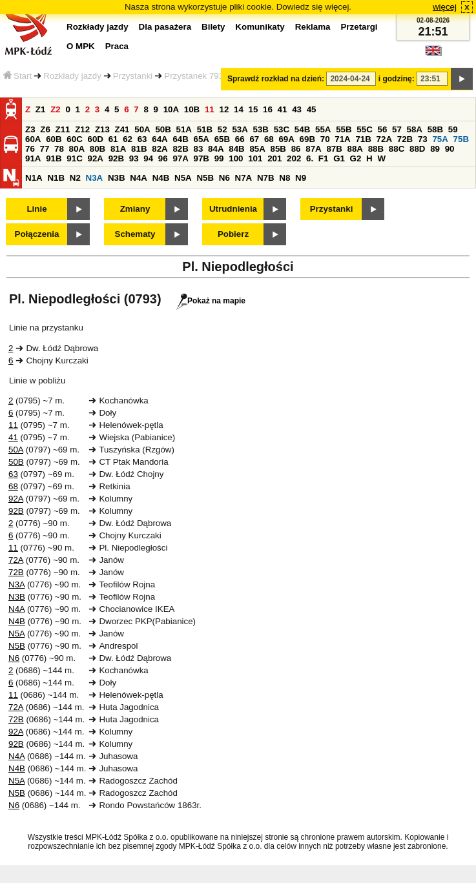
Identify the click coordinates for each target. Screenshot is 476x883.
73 (423, 139)
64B (180, 139)
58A (414, 129)
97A (180, 158)
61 (113, 139)
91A (33, 158)
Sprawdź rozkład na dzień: (275, 78)
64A (159, 139)
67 (254, 139)
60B (53, 139)
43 (297, 109)
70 (325, 139)
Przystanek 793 (193, 76)
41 (282, 109)
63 (142, 139)
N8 (284, 178)
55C (364, 129)
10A (171, 109)
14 (238, 109)
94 (148, 158)
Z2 (55, 109)
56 (382, 129)
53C (281, 129)
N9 (300, 178)
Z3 (30, 129)
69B (307, 139)
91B (53, 158)
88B (376, 149)
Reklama (313, 27)
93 (134, 158)
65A (201, 139)
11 (209, 109)
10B (192, 109)
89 (435, 149)
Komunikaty (259, 27)
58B (435, 129)
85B (278, 149)
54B (302, 129)
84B (236, 149)
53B (261, 129)
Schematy (135, 234)
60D (95, 139)
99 (219, 158)
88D (417, 149)
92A (95, 158)
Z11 (63, 129)
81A (118, 149)
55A (323, 129)
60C (74, 139)
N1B (56, 178)
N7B (265, 178)
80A (77, 149)
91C (74, 158)
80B (97, 149)
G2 (356, 158)
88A (355, 149)
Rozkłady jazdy (72, 76)
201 (274, 158)
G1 (339, 158)
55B (343, 129)
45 (311, 109)
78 (59, 149)
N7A (244, 178)
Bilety (213, 27)
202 (294, 158)
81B (139, 149)
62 (127, 139)
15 (253, 109)
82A (159, 149)
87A (313, 149)
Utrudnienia (233, 209)
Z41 (122, 129)
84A (215, 149)
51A (184, 129)
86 (296, 149)
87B (334, 149)
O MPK (81, 46)
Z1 (41, 109)
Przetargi (358, 27)
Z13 (102, 129)
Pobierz (233, 234)
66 (240, 139)
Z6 (45, 129)
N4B (161, 178)
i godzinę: (396, 78)
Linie (36, 209)
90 (450, 149)
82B (180, 149)
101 (255, 158)
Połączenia (37, 234)
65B (222, 139)
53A (239, 129)
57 (397, 129)
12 (224, 109)
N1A (34, 178)
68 (269, 139)
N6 (224, 178)
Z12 (82, 129)
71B (363, 139)
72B (405, 139)
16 (268, 109)
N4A (138, 178)
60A (33, 139)
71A (342, 139)
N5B (205, 178)
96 (163, 158)
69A (286, 139)
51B (204, 129)
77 (45, 149)
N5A (183, 178)
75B (461, 139)
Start (17, 76)
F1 (323, 158)
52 (222, 129)
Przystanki (132, 76)
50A (142, 129)
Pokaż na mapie (210, 300)
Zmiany (135, 209)
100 (236, 158)
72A (384, 139)
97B (201, 158)
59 (453, 129)
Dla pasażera (165, 27)
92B (116, 158)
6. (309, 158)
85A (257, 149)
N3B (116, 178)
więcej (445, 7)
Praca (117, 46)
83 (198, 149)
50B (163, 129)
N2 (75, 178)
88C (396, 149)
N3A (94, 178)
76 (30, 149)
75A (440, 139)
